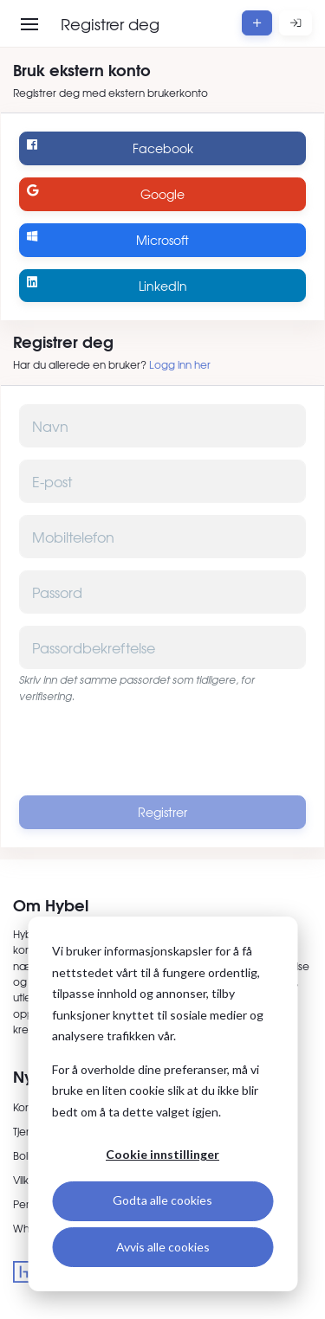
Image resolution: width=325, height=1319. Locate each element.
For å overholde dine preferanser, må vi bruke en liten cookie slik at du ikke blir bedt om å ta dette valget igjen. (155, 1090)
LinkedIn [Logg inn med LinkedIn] (106, 285)
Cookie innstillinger (162, 1154)
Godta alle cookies (162, 1200)
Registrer (162, 811)
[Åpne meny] (29, 24)
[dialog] (162, 1104)
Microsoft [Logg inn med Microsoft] (108, 239)
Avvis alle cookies (163, 1246)
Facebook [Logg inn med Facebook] (109, 147)
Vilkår (26, 1179)
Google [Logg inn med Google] (106, 193)
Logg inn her (180, 364)
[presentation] (163, 749)
